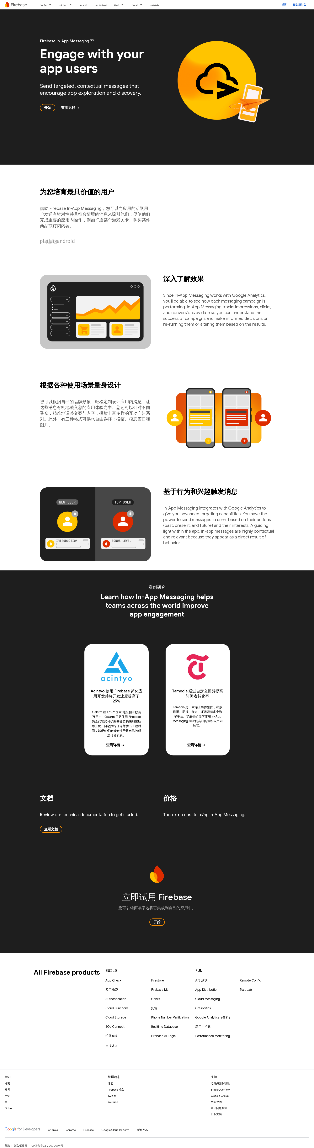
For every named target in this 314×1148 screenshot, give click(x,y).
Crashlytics (203, 1008)
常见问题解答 (219, 1108)
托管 (154, 1008)
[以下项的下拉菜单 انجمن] (142, 4)
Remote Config (250, 980)
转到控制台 (299, 4)
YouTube (113, 1102)
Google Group (220, 1096)
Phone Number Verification (170, 1017)
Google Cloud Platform (115, 1130)
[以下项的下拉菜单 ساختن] (51, 4)
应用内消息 (203, 1027)
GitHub (9, 1108)
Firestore (157, 980)
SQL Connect (115, 1027)
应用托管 (111, 990)
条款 (7, 1145)
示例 (7, 1096)
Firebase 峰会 (116, 1089)
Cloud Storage (115, 1017)
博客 (284, 4)
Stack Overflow (220, 1089)
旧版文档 (216, 1114)
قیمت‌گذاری (101, 4)
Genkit (155, 999)
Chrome (71, 1130)
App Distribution (206, 990)
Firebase (88, 1130)
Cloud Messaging (207, 999)
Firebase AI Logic (163, 1036)
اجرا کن (63, 4)
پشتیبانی (154, 4)
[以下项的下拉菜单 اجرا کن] (71, 4)
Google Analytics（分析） (213, 1017)
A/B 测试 (201, 980)
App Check (113, 980)
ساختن (43, 4)
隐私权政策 (20, 1145)
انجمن (135, 4)
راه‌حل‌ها (84, 4)
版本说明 (216, 1102)
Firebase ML (159, 990)
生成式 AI (111, 1046)
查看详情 (115, 745)
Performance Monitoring (212, 1036)
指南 (7, 1083)
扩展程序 (111, 1036)
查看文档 (70, 108)
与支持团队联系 (220, 1083)
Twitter (112, 1096)
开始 (47, 108)
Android (53, 1130)
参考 (7, 1089)
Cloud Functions (117, 1008)
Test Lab (246, 990)
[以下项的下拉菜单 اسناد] (123, 4)
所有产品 (142, 1130)
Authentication (115, 999)
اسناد (116, 4)
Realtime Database (164, 1027)
